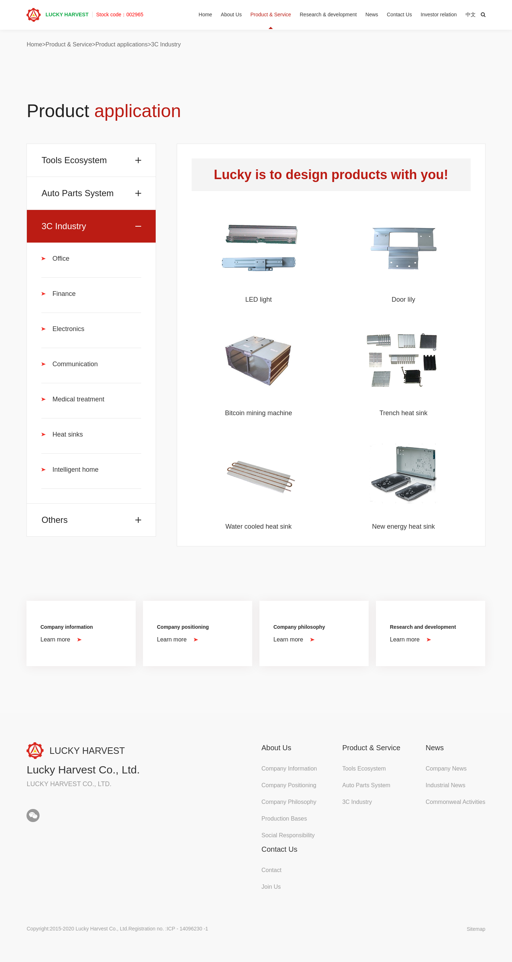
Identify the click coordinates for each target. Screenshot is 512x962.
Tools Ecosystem (364, 768)
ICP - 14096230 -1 (187, 929)
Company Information (289, 768)
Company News (446, 768)
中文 (471, 14)
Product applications (121, 44)
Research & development (328, 14)
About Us (231, 14)
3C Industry (166, 44)
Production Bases (284, 819)
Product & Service (270, 14)
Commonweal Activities (456, 802)
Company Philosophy (289, 802)
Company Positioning (289, 785)
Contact (272, 870)
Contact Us (399, 14)
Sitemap (476, 929)
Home (205, 14)
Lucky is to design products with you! (331, 174)
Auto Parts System (366, 785)
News (371, 14)
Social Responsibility (288, 835)
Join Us (271, 887)
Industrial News (445, 785)
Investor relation (439, 14)
